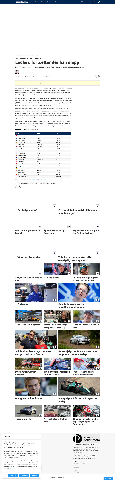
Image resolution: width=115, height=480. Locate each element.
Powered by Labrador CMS (57, 477)
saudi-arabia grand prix (23, 183)
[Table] (43, 154)
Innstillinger (108, 478)
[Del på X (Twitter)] (96, 76)
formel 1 (41, 183)
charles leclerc (50, 183)
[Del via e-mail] (98, 76)
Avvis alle (34, 475)
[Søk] (99, 2)
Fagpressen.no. (10, 468)
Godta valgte (24, 475)
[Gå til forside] (22, 2)
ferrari (34, 183)
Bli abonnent (85, 2)
